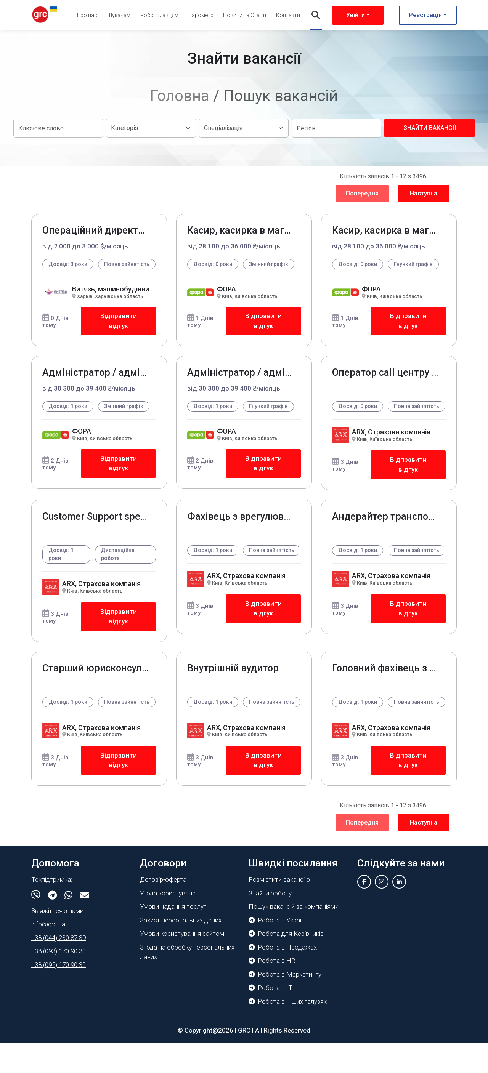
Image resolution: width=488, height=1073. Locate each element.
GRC (244, 1060)
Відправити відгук (118, 329)
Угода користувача (168, 923)
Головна (179, 96)
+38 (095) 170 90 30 (58, 994)
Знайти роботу (270, 923)
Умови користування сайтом (182, 963)
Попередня (362, 193)
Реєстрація (425, 15)
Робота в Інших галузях (288, 1031)
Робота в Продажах (283, 977)
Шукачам (118, 15)
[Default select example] (151, 128)
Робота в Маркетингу (285, 1004)
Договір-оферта (163, 909)
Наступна (423, 193)
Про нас (87, 15)
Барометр (201, 15)
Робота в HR (272, 991)
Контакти (288, 15)
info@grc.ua (48, 954)
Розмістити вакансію (279, 909)
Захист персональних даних (181, 950)
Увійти (355, 15)
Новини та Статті (244, 15)
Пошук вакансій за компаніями (294, 936)
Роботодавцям (159, 15)
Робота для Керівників (286, 963)
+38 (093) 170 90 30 (58, 981)
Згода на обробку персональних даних (187, 982)
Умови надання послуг (173, 936)
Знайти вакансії (429, 127)
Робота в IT (270, 1018)
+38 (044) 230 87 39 (58, 967)
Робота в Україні (277, 950)
